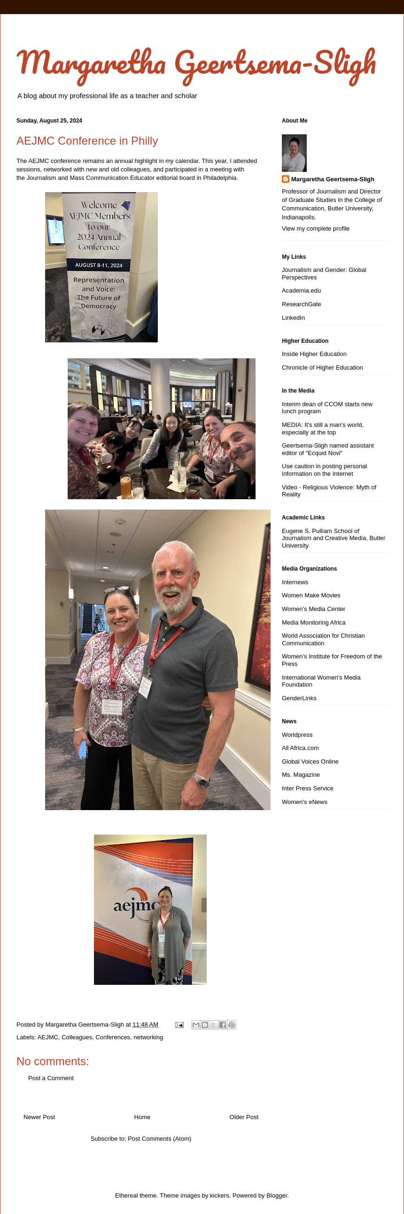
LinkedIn (293, 317)
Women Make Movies (311, 595)
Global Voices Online (310, 761)
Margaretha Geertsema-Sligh (196, 61)
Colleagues (77, 1037)
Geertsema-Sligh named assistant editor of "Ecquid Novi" (328, 449)
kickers (219, 1195)
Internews (295, 582)
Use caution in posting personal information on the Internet (324, 470)
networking (148, 1037)
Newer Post (39, 1117)
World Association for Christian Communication (323, 639)
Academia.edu (301, 290)
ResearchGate (301, 304)
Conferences (112, 1037)
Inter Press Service (308, 788)
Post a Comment (51, 1078)
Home (142, 1117)
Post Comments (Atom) (159, 1138)
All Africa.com (300, 747)
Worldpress (297, 734)
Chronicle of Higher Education (322, 367)
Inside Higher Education (314, 353)
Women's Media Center (313, 608)
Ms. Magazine (301, 774)
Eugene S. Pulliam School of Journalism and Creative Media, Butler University (333, 538)
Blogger (276, 1195)
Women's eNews (304, 801)
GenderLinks (299, 698)
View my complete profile (316, 228)
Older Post (244, 1117)
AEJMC (48, 1037)
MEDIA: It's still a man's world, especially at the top (323, 428)
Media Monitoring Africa (314, 622)
